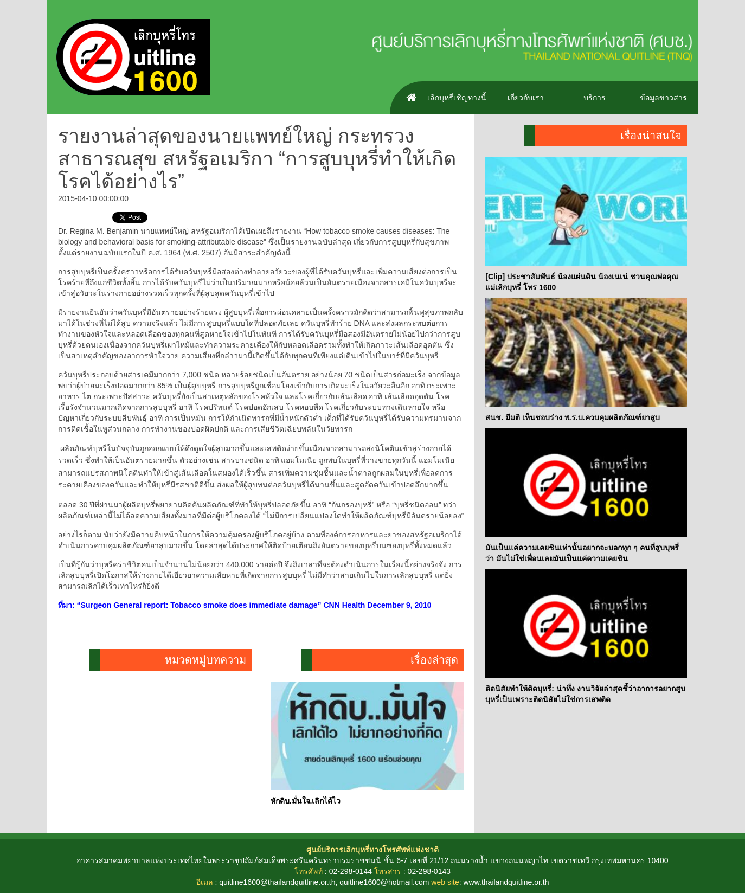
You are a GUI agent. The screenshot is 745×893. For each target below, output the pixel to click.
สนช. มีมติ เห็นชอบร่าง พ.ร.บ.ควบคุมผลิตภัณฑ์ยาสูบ (572, 417)
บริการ (594, 97)
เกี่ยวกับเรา (526, 97)
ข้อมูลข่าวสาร (663, 97)
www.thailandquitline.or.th (506, 882)
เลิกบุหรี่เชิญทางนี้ (456, 97)
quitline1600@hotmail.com (384, 882)
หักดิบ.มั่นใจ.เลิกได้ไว (306, 800)
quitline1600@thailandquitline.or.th (277, 882)
